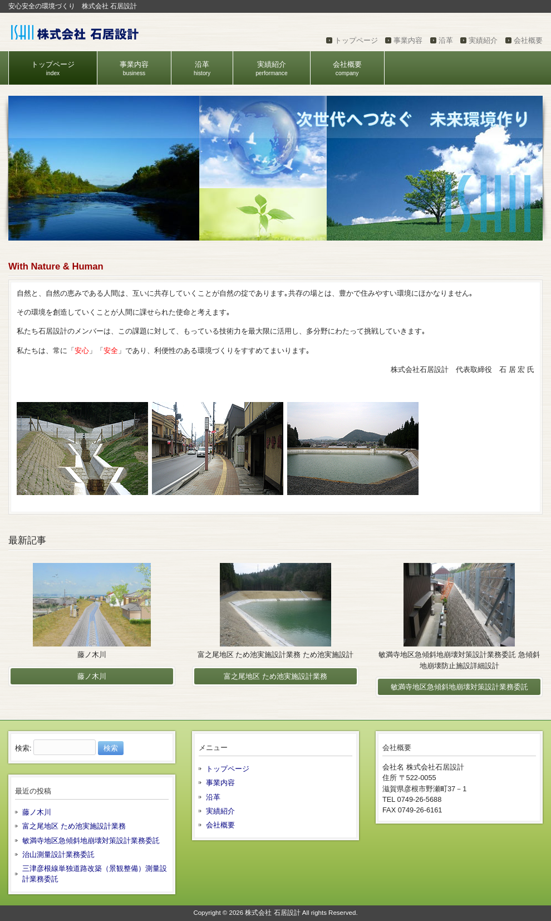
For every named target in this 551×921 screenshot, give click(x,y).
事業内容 (407, 40)
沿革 (446, 40)
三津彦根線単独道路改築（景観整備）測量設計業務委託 (94, 873)
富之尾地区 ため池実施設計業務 (74, 826)
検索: (23, 748)
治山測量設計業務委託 (58, 854)
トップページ (356, 40)
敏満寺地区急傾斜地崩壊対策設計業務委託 (91, 840)
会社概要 (528, 40)
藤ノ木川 (36, 812)
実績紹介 (483, 40)
